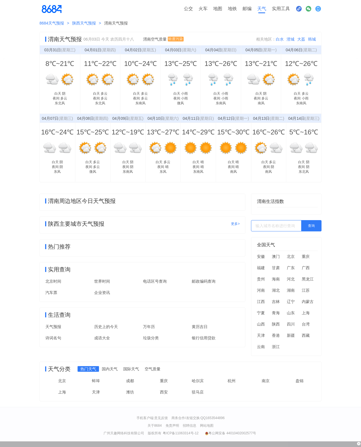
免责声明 (172, 426)
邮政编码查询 (203, 281)
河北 (291, 279)
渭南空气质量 (163, 39)
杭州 (231, 381)
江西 (261, 301)
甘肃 (276, 267)
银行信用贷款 (203, 338)
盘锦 (299, 381)
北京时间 (53, 281)
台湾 (306, 324)
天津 (261, 335)
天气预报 (53, 326)
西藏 (306, 335)
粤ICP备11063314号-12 (181, 433)
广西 (306, 267)
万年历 (149, 326)
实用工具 (281, 8)
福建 (261, 267)
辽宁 (291, 301)
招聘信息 (189, 426)
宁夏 (261, 313)
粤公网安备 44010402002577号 (230, 433)
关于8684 (155, 426)
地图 (217, 8)
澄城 (290, 39)
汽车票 (51, 292)
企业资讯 (102, 292)
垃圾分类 (151, 338)
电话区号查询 (155, 281)
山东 (291, 313)
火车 (203, 8)
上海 (306, 313)
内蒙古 (308, 301)
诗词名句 (53, 338)
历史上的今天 (106, 326)
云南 (261, 346)
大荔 (301, 39)
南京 (266, 381)
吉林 (276, 301)
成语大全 (102, 338)
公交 (188, 8)
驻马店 (198, 392)
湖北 (276, 290)
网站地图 (206, 426)
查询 (311, 226)
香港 (276, 335)
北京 (291, 256)
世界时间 (102, 281)
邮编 (247, 8)
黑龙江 (308, 279)
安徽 (261, 256)
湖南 (291, 290)
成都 (130, 381)
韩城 (312, 39)
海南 (276, 279)
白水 (280, 39)
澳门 (276, 256)
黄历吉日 (200, 326)
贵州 (261, 279)
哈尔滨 (198, 381)
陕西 (276, 324)
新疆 (291, 335)
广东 (291, 267)
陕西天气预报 (84, 23)
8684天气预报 (51, 23)
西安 (164, 392)
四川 (291, 324)
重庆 (306, 256)
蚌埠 (96, 381)
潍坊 (130, 392)
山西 (261, 324)
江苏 (306, 290)
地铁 (232, 8)
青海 (276, 313)
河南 (261, 290)
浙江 (276, 346)
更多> (235, 224)
